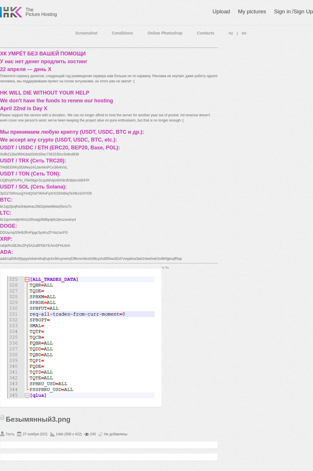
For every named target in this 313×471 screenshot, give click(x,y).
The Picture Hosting (41, 12)
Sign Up (303, 11)
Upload (221, 11)
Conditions (122, 33)
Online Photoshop (165, 33)
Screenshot (86, 33)
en (244, 33)
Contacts (205, 33)
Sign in (282, 11)
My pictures (252, 11)
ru (231, 33)
